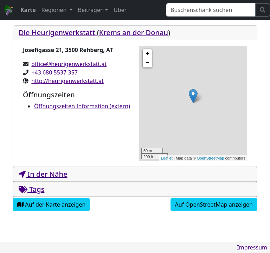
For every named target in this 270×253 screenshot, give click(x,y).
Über (120, 10)
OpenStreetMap (210, 158)
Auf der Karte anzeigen (51, 204)
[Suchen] (211, 10)
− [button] (147, 63)
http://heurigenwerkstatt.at (67, 81)
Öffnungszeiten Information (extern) (82, 106)
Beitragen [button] (91, 10)
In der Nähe (43, 174)
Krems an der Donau (133, 32)
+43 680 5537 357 (54, 72)
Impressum (252, 247)
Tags (31, 189)
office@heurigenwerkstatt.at (69, 64)
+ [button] (147, 54)
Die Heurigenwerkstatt (58, 32)
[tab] (135, 33)
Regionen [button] (54, 10)
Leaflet (167, 158)
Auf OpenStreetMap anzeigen (214, 204)
